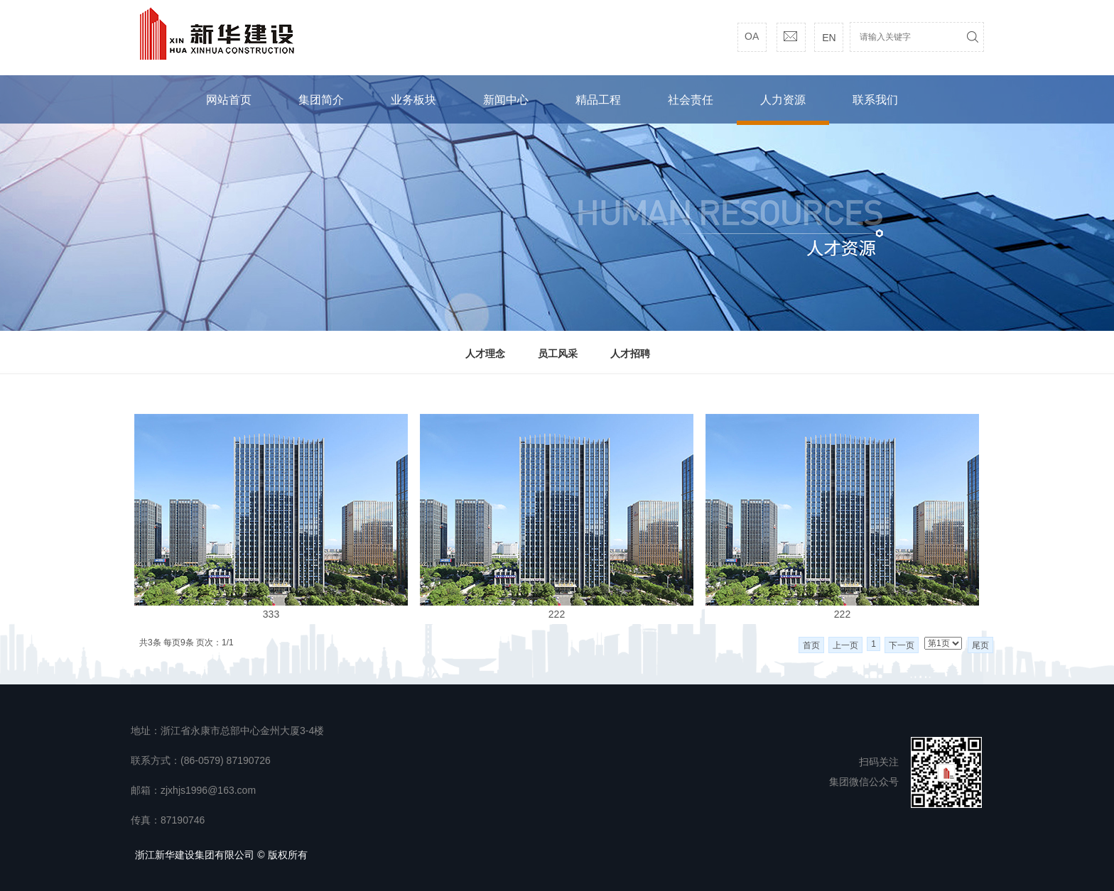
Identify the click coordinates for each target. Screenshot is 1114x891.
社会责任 (690, 100)
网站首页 (229, 100)
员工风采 (558, 353)
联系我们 (875, 100)
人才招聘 (630, 353)
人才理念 (485, 353)
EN (829, 37)
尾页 (980, 645)
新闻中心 (506, 100)
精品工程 (598, 100)
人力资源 (783, 100)
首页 (811, 645)
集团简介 (321, 100)
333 (271, 614)
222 (556, 614)
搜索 (972, 37)
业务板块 (413, 100)
